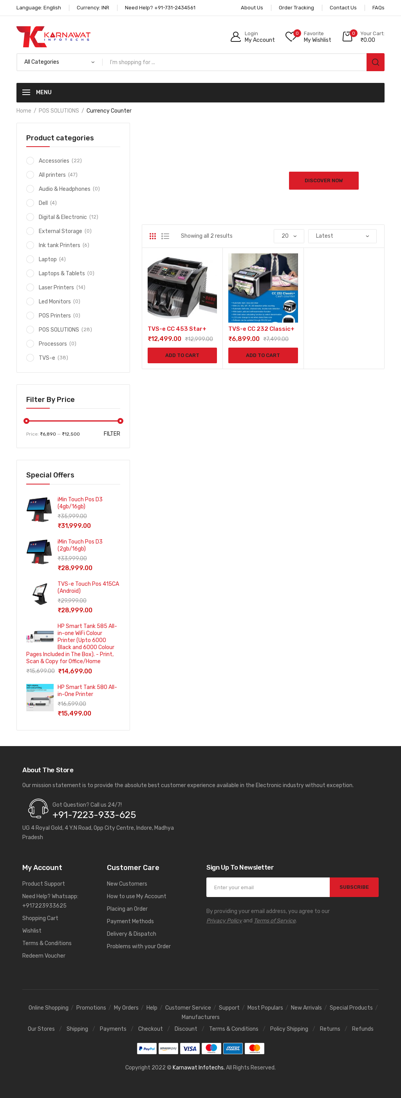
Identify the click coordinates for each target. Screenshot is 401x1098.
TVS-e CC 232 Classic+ (261, 328)
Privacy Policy (224, 920)
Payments (113, 1029)
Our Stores (41, 1029)
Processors (53, 344)
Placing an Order (127, 909)
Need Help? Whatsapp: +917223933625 (50, 901)
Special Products (351, 1008)
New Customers (127, 884)
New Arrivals (306, 1008)
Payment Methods (130, 921)
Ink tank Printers (59, 245)
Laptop (48, 259)
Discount (186, 1029)
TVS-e (47, 358)
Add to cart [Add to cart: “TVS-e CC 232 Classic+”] (263, 355)
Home (23, 111)
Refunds (363, 1029)
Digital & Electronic (63, 217)
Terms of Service (275, 920)
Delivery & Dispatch (131, 934)
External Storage (60, 231)
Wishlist (32, 931)
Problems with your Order (139, 946)
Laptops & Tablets (62, 273)
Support (229, 1008)
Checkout (150, 1029)
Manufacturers (201, 1017)
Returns (330, 1029)
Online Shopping (49, 1008)
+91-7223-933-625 (94, 814)
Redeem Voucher (43, 956)
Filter (112, 434)
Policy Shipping (289, 1029)
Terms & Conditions (47, 943)
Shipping (77, 1029)
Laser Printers (56, 287)
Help (151, 1008)
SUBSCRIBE (354, 887)
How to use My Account (136, 896)
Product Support (43, 884)
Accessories (54, 161)
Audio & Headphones (64, 189)
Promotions (91, 1008)
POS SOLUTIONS (59, 111)
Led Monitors (55, 301)
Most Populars (265, 1008)
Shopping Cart (40, 918)
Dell (43, 203)
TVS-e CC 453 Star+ (177, 328)
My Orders (126, 1008)
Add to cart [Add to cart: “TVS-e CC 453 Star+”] (182, 355)
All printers (52, 175)
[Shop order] (342, 236)
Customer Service (188, 1008)
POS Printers (55, 315)
